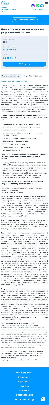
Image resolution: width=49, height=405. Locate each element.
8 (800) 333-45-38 (38, 9)
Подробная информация (33, 76)
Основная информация (11, 76)
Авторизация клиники (24, 20)
